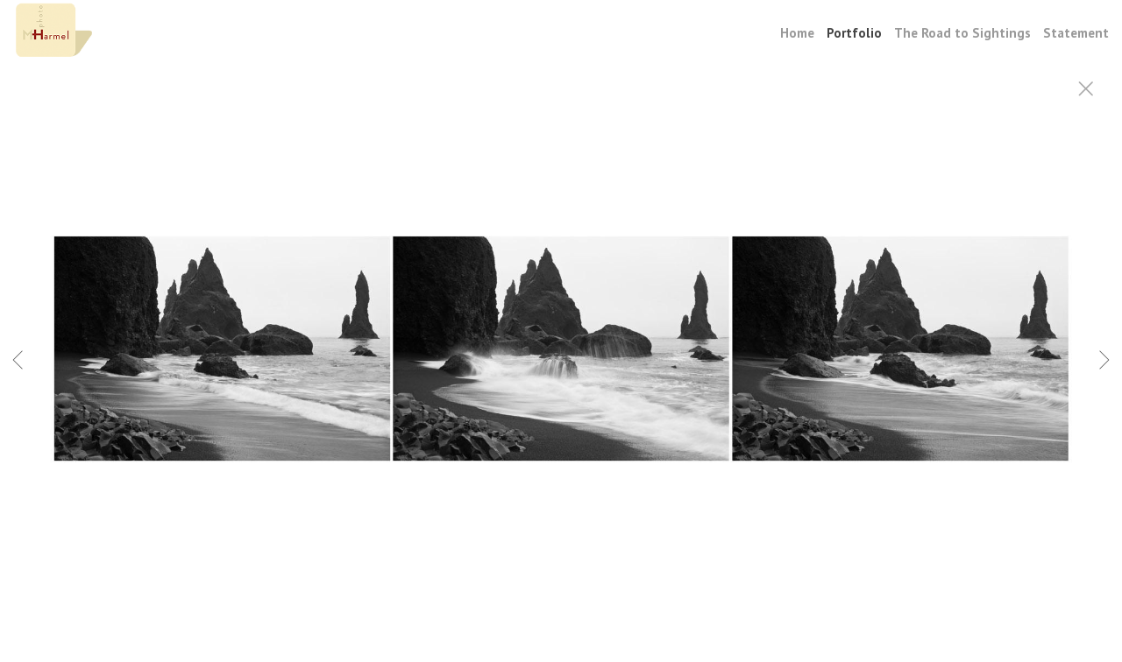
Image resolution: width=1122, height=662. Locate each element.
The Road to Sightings (962, 33)
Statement (1076, 33)
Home (797, 33)
